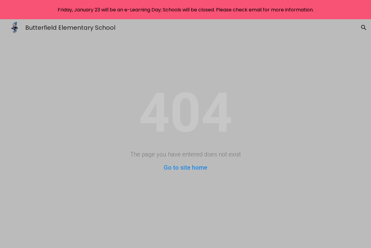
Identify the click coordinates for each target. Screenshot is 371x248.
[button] (364, 27)
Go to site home (185, 167)
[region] (185, 9)
